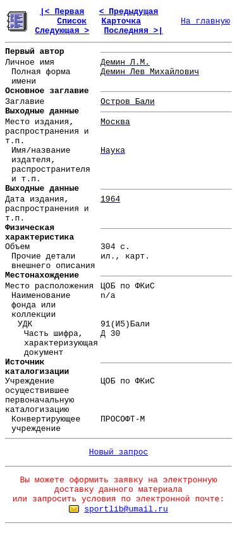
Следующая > (62, 30)
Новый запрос (119, 452)
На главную (205, 21)
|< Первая (62, 11)
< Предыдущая (129, 11)
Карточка (121, 21)
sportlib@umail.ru (126, 509)
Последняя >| (133, 30)
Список (72, 21)
